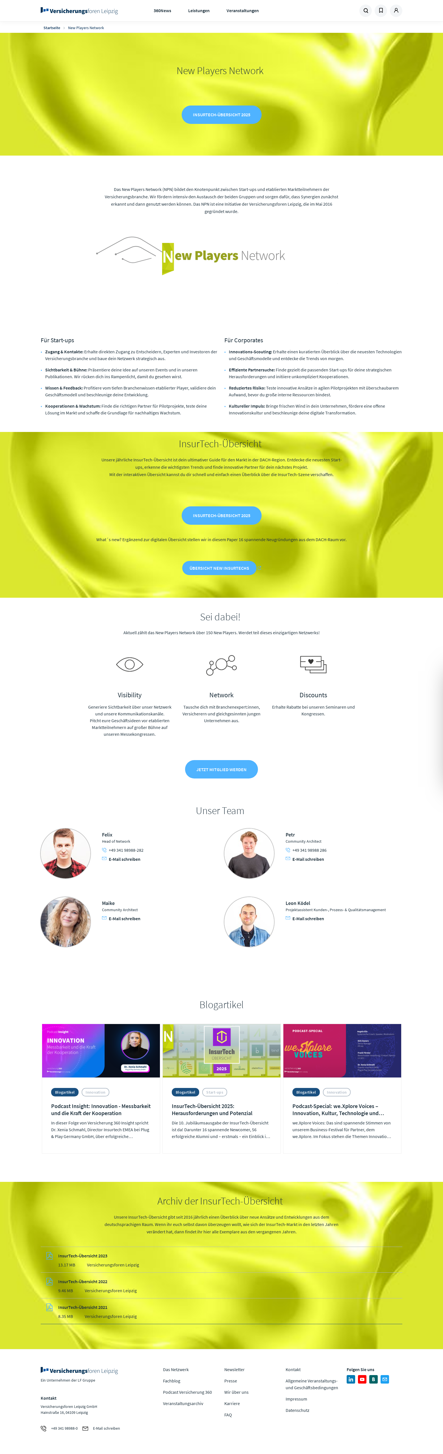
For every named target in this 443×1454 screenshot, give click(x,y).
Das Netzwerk (176, 1369)
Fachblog (171, 1381)
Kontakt (293, 1369)
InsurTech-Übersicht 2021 (82, 1307)
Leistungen (199, 10)
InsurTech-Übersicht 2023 (82, 1256)
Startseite (52, 27)
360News (162, 10)
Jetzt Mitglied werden (221, 769)
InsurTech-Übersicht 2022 (82, 1281)
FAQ (228, 1415)
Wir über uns (236, 1392)
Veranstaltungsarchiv (183, 1403)
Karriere (232, 1403)
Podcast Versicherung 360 (187, 1392)
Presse (230, 1381)
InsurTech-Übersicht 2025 (221, 114)
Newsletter (234, 1369)
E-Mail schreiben (121, 859)
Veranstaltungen (243, 10)
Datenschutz (297, 1410)
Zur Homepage (81, 10)
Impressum (296, 1399)
